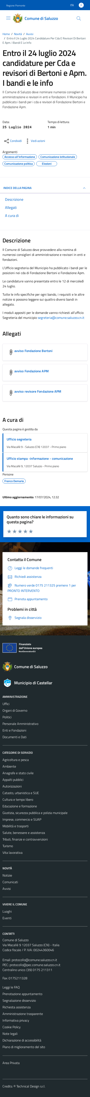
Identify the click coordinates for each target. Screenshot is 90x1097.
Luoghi (7, 911)
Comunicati (10, 881)
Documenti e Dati (14, 736)
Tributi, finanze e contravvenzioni (25, 839)
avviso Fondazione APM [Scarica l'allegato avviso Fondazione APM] (31, 371)
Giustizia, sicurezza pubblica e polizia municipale (35, 812)
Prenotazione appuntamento (22, 993)
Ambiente (9, 766)
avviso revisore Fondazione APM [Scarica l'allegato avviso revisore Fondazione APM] (37, 391)
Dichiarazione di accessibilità (21, 1040)
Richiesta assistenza (16, 1007)
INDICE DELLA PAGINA (45, 188)
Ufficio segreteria (19, 439)
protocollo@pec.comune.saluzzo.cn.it (35, 964)
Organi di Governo (14, 710)
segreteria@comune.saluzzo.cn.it (61, 317)
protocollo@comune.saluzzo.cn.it (34, 959)
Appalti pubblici (12, 779)
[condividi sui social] (12, 141)
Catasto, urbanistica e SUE (20, 792)
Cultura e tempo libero (17, 799)
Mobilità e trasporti (15, 826)
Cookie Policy (11, 1026)
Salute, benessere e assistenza (23, 832)
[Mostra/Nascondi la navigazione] (8, 18)
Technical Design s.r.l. (30, 1086)
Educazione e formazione (19, 806)
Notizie (7, 875)
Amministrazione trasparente (22, 1013)
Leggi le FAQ (11, 987)
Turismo (7, 845)
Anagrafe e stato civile (18, 772)
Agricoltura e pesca (15, 759)
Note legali (10, 1033)
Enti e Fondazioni (14, 730)
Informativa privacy (15, 1020)
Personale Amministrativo (20, 723)
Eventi (6, 918)
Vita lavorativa (12, 852)
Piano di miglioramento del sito (23, 1046)
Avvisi (6, 888)
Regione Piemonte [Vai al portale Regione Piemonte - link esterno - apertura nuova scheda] (15, 5)
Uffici (5, 703)
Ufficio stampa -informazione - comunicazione (40, 458)
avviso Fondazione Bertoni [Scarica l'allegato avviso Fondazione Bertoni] (33, 350)
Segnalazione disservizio (19, 1000)
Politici (6, 717)
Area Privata (11, 1062)
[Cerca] (79, 18)
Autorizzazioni (12, 786)
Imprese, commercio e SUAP (21, 819)
